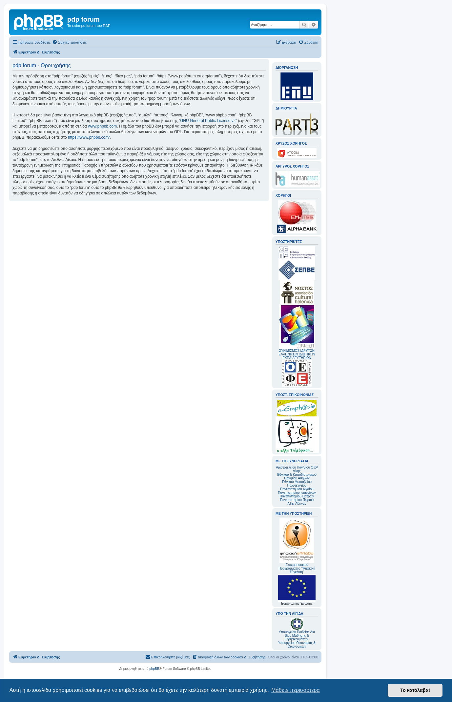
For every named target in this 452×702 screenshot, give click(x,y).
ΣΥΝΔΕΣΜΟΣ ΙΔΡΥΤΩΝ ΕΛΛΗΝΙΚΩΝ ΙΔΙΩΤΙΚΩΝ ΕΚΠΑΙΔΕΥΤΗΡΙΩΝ (296, 354)
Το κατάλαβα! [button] (415, 690)
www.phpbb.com (102, 126)
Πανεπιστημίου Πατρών (297, 496)
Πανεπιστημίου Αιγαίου (296, 489)
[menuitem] (69, 42)
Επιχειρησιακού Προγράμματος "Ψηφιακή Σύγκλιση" (296, 546)
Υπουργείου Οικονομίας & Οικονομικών (297, 644)
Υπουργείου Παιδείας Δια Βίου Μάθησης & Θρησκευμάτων (297, 635)
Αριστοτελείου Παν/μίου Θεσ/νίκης (297, 469)
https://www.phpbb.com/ (89, 137)
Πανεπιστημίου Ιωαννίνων (297, 492)
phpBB (154, 669)
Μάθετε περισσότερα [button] (295, 690)
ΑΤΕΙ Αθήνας (296, 503)
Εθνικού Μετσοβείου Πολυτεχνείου (297, 483)
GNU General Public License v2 (208, 120)
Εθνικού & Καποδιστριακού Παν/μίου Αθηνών (297, 476)
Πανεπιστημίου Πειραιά (297, 500)
